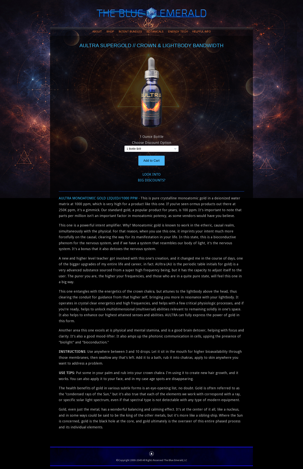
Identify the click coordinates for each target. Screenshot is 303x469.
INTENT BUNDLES (130, 31)
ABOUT (97, 31)
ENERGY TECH (178, 31)
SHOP (110, 31)
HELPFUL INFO (201, 31)
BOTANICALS (155, 31)
